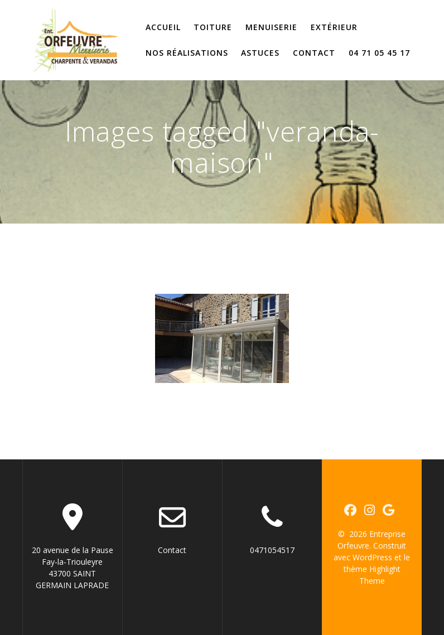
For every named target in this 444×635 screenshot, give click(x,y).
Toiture (213, 27)
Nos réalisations (187, 52)
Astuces (260, 52)
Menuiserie (271, 27)
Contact (314, 52)
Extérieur (334, 27)
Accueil (163, 27)
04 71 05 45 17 (379, 52)
